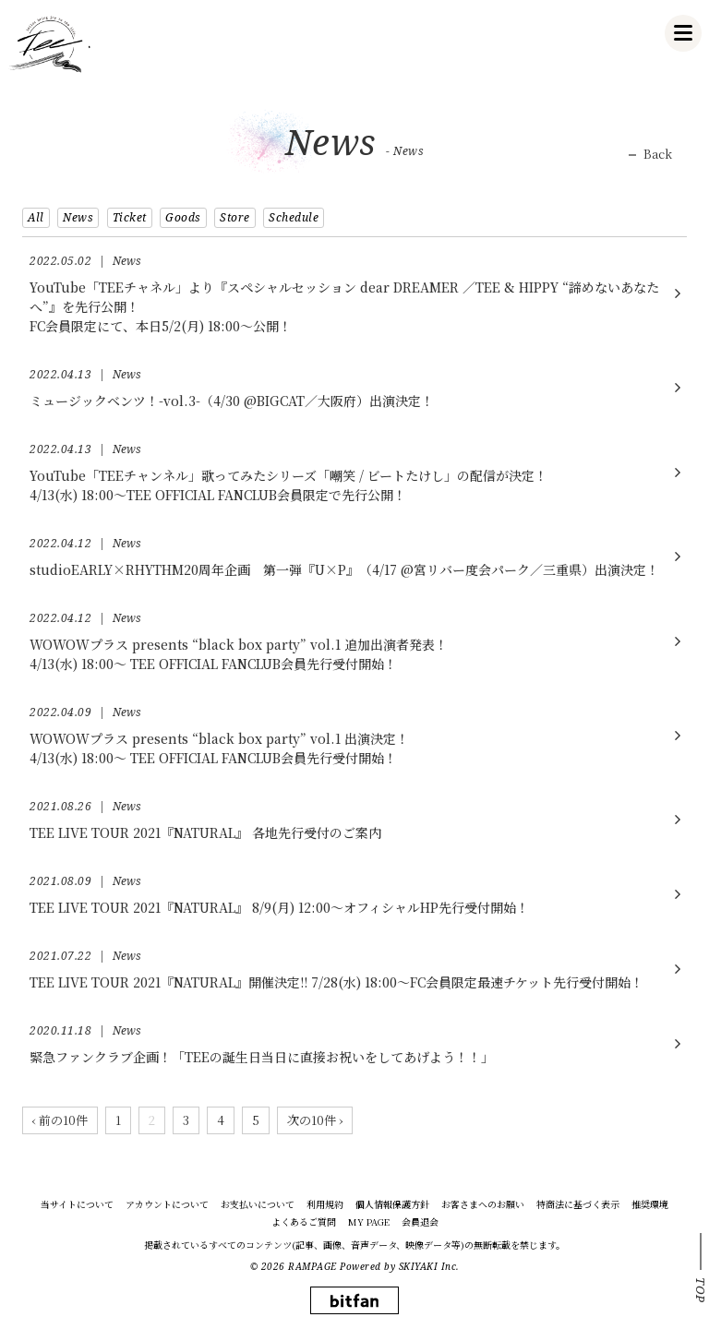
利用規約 (324, 1204)
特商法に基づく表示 (577, 1204)
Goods (183, 217)
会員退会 (420, 1221)
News (78, 217)
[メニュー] (683, 33)
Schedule (293, 217)
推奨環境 (649, 1204)
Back (657, 154)
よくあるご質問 (303, 1221)
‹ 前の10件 (60, 1120)
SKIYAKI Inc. (429, 1266)
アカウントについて (167, 1204)
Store (235, 217)
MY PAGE (369, 1221)
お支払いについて (257, 1204)
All (36, 217)
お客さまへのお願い (482, 1204)
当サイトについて (77, 1204)
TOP (700, 1290)
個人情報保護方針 (392, 1204)
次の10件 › (314, 1120)
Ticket (130, 217)
